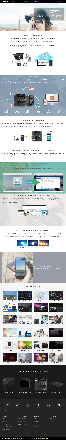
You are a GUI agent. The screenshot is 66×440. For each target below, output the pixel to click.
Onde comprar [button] (37, 1)
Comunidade (20, 421)
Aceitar (43, 438)
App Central (20, 423)
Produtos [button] (14, 1)
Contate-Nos (36, 421)
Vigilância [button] (25, 1)
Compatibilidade (5, 423)
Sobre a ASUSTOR (37, 418)
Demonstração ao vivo (22, 418)
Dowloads (3, 418)
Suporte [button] (31, 1)
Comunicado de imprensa (38, 423)
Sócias (51, 423)
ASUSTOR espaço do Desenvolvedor (24, 424)
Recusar (47, 438)
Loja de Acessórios (53, 418)
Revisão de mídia (37, 424)
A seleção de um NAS (54, 158)
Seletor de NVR (4, 421)
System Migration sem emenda (12, 158)
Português (59, 1)
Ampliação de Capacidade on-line (33, 158)
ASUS (51, 421)
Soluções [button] (20, 1)
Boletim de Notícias (37, 426)
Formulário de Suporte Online (7, 426)
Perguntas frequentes (6, 429)
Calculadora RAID (5, 424)
